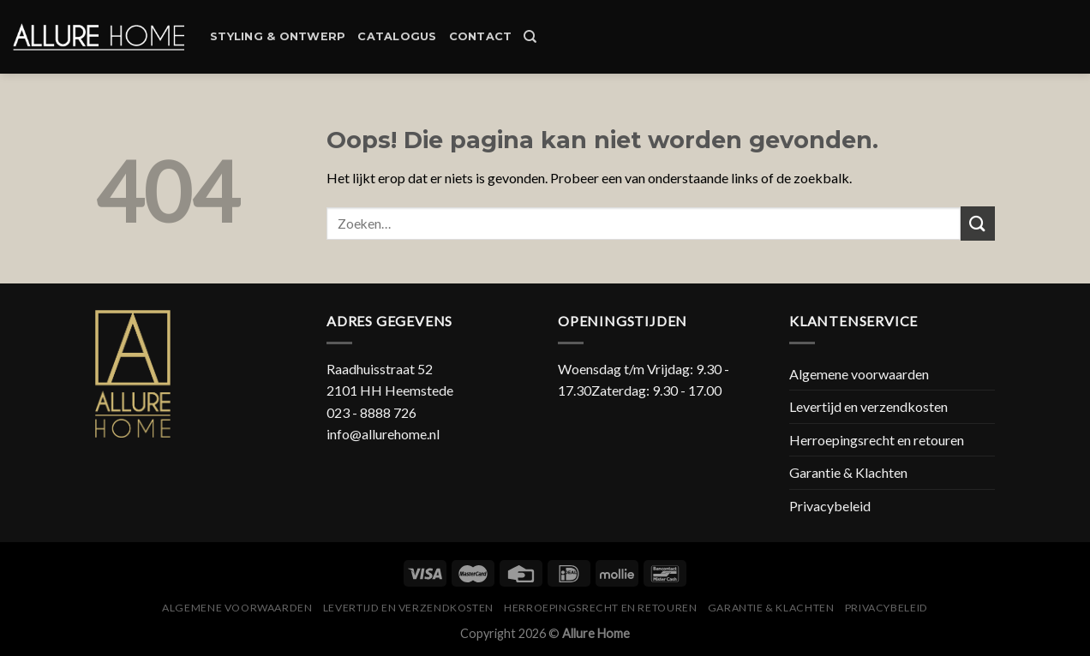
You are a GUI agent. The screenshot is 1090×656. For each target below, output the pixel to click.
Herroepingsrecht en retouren (876, 440)
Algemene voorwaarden (859, 374)
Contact (480, 36)
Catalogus (396, 36)
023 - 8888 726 (371, 412)
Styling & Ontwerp (277, 36)
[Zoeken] (530, 37)
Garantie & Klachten (848, 472)
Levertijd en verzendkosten (868, 406)
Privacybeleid (830, 506)
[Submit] (978, 223)
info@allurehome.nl (383, 434)
